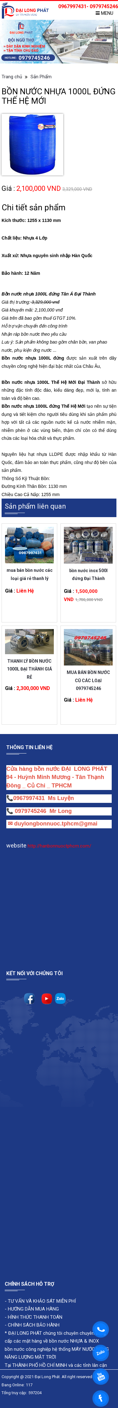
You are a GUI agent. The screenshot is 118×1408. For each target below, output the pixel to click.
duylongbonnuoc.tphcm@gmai (55, 823)
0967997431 (29, 798)
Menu (104, 13)
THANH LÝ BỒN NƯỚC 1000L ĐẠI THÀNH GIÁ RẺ (29, 665)
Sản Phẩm (41, 77)
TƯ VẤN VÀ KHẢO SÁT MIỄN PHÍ (42, 1301)
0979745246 (32, 811)
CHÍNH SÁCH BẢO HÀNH (33, 1325)
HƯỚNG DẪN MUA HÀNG (33, 1309)
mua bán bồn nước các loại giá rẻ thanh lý (30, 574)
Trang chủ (12, 77)
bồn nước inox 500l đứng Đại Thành (88, 574)
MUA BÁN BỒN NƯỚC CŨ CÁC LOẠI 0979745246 (88, 676)
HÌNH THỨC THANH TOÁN (34, 1317)
